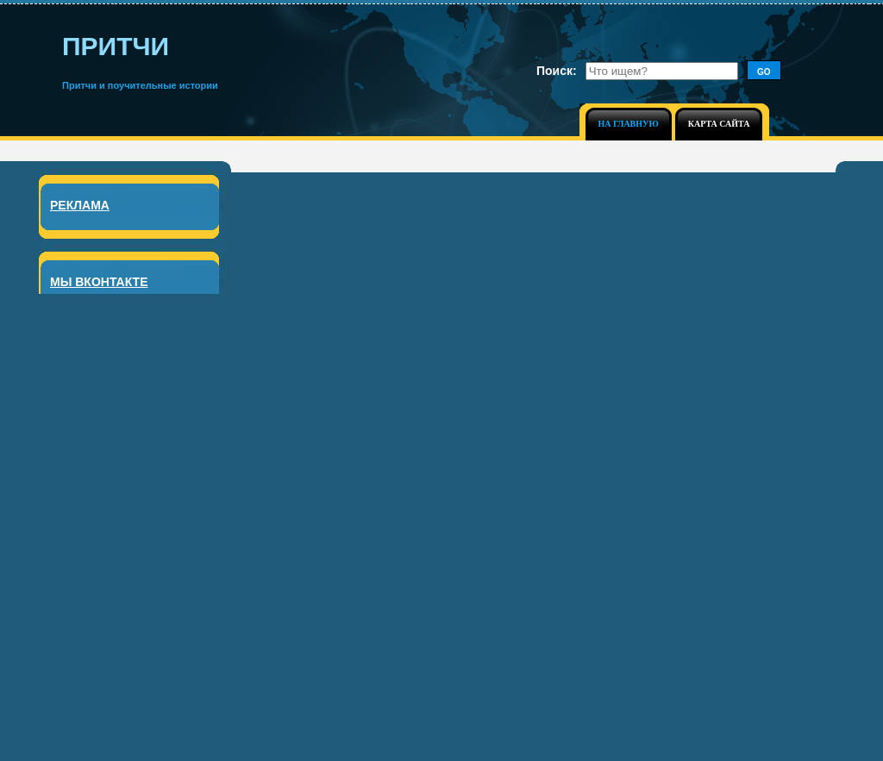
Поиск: (556, 71)
